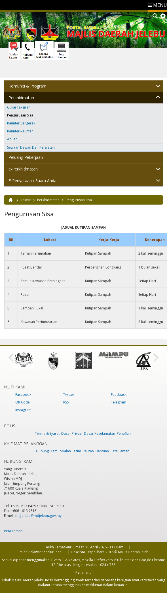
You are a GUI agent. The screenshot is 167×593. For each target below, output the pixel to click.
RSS (66, 402)
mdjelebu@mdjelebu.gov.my (38, 515)
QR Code (22, 402)
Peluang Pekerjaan (26, 157)
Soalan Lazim (70, 451)
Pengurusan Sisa (20, 115)
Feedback (118, 394)
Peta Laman (120, 451)
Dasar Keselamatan (99, 433)
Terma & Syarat (47, 433)
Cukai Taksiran (18, 107)
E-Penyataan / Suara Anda (32, 180)
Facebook (23, 394)
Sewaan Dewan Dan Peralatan (31, 147)
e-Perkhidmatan (23, 169)
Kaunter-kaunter (20, 131)
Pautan (88, 451)
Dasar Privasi (71, 433)
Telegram (118, 402)
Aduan (12, 139)
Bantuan (102, 451)
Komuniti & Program (27, 86)
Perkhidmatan (21, 97)
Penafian (124, 433)
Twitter (68, 394)
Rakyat (25, 199)
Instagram (23, 409)
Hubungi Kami (47, 451)
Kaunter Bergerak (21, 123)
